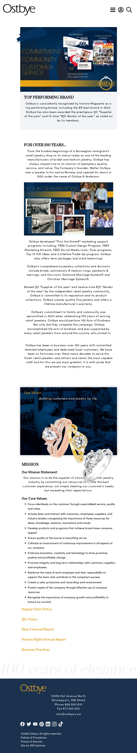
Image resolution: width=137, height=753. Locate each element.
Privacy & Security (31, 741)
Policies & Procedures (33, 737)
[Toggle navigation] (113, 10)
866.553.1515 (73, 704)
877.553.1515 (71, 708)
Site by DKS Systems (33, 745)
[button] (121, 10)
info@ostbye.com (68, 714)
